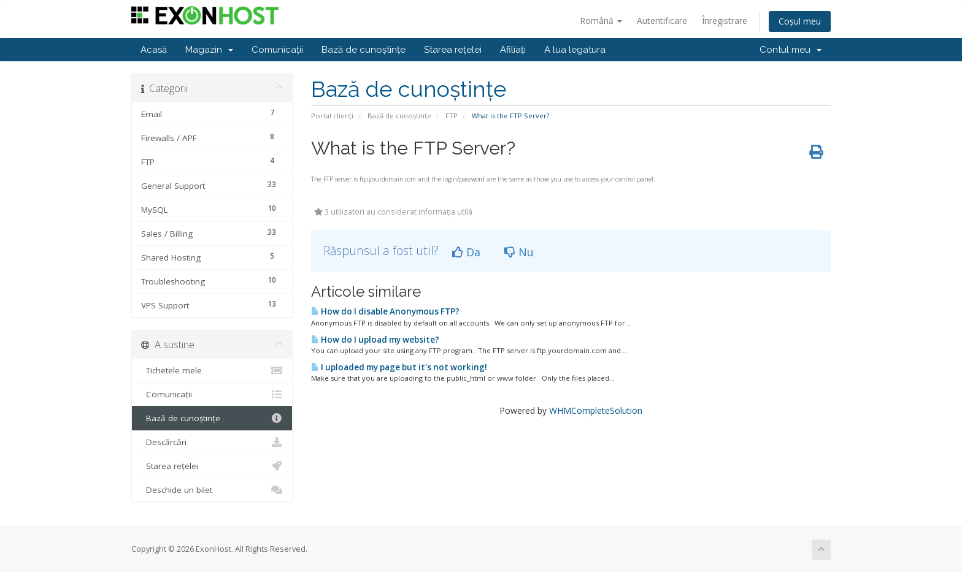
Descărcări (212, 442)
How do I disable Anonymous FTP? (385, 311)
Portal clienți (332, 115)
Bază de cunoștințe (363, 49)
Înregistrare (724, 20)
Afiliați (513, 49)
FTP (451, 115)
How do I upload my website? (375, 339)
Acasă (153, 49)
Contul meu (791, 49)
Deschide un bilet (212, 489)
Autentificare (662, 20)
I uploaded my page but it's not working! (399, 367)
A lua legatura (575, 49)
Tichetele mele (212, 370)
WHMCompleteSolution (595, 410)
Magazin (209, 49)
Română (601, 20)
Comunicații (277, 49)
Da (466, 252)
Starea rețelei (453, 49)
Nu (519, 252)
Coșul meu (800, 21)
